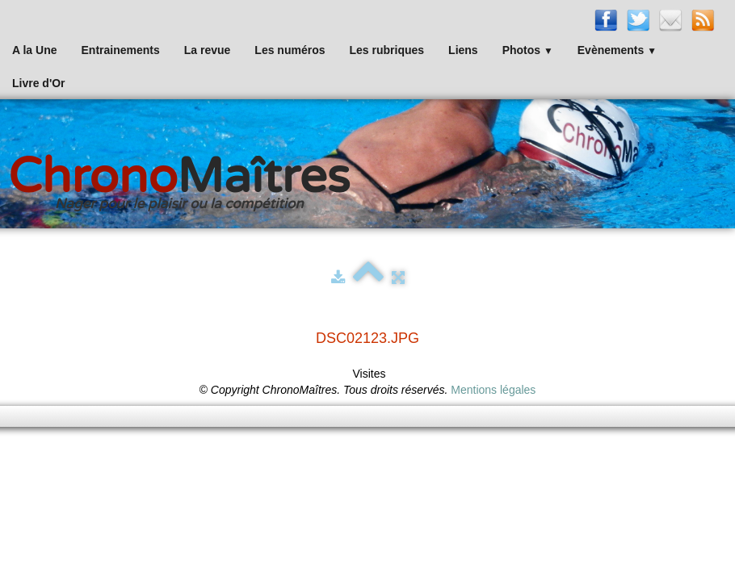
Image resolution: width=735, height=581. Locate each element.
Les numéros (289, 50)
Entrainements (121, 50)
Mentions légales (493, 389)
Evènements (617, 50)
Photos (527, 50)
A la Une (34, 50)
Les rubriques (386, 50)
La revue (207, 50)
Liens (463, 50)
